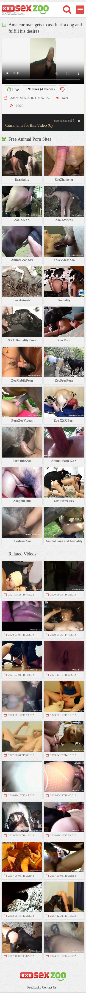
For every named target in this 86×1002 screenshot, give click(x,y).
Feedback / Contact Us (41, 987)
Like (13, 89)
